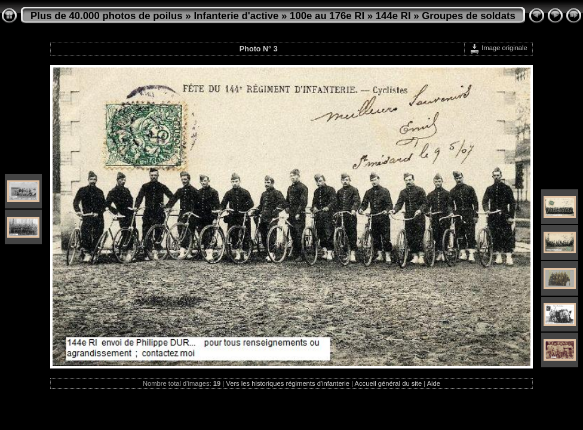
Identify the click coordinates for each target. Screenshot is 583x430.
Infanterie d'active (236, 16)
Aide (433, 383)
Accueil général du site (388, 383)
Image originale (498, 47)
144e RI (393, 16)
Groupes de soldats (469, 16)
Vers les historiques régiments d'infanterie (287, 383)
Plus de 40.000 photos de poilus (106, 16)
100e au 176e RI (327, 16)
